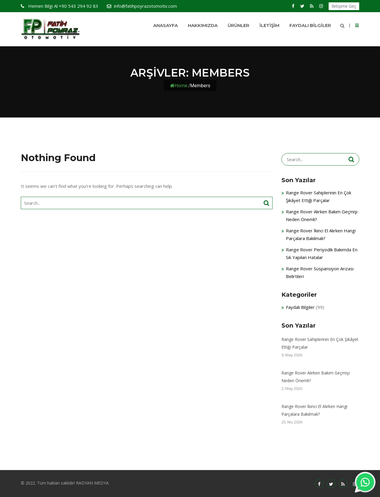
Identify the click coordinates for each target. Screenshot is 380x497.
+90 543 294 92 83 (62, 6)
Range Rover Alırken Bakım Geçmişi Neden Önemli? (315, 376)
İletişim (269, 25)
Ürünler (238, 25)
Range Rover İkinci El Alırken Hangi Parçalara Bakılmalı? (314, 410)
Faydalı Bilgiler (310, 25)
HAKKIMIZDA (203, 25)
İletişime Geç (344, 6)
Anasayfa (165, 25)
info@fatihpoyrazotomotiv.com (145, 6)
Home (178, 85)
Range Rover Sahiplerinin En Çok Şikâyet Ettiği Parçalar (319, 343)
